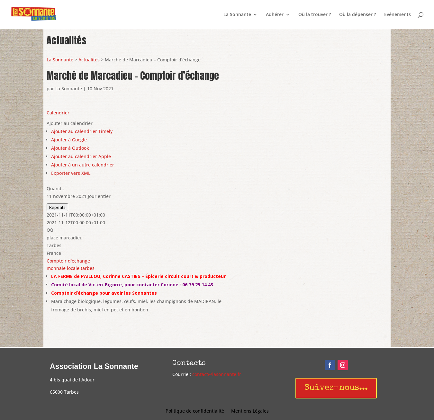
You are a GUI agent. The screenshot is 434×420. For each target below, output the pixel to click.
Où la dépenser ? (357, 14)
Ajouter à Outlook (70, 148)
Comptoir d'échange (68, 261)
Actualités (89, 60)
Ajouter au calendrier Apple (81, 156)
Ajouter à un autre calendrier (82, 165)
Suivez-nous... (336, 388)
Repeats (57, 207)
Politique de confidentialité (195, 411)
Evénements (397, 14)
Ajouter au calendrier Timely (82, 131)
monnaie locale (63, 268)
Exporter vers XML (70, 173)
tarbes (88, 268)
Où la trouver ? (314, 14)
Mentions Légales (250, 411)
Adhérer (275, 14)
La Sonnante (237, 14)
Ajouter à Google (69, 140)
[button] (70, 123)
